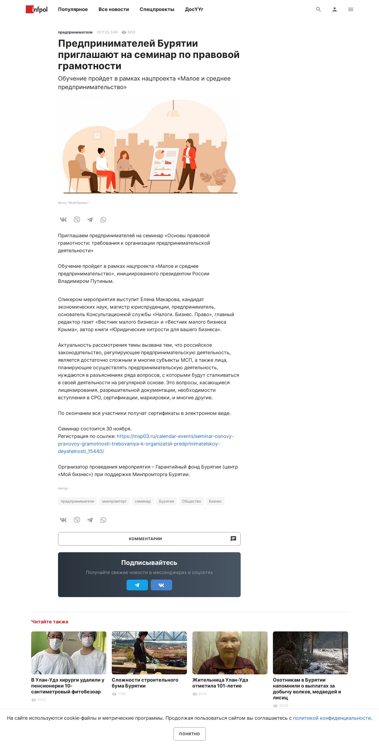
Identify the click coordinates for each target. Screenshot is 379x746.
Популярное (73, 9)
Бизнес (215, 501)
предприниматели (75, 32)
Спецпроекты (157, 9)
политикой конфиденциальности (332, 718)
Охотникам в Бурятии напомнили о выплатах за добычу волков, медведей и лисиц (307, 688)
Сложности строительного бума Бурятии (145, 683)
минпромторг (114, 501)
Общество (191, 501)
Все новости (114, 9)
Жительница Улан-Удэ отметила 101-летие (220, 683)
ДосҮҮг (194, 9)
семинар (143, 501)
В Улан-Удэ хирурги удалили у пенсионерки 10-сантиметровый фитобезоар (67, 685)
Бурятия (166, 501)
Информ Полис (36, 9)
